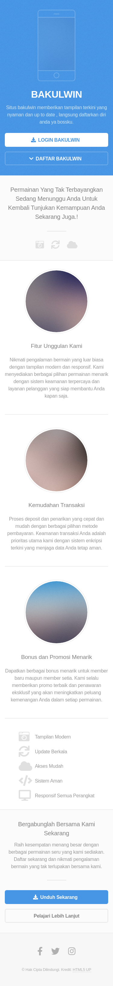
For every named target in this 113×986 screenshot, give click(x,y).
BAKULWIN (56, 94)
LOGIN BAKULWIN (59, 140)
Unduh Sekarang (58, 897)
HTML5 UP (82, 969)
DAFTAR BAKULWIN (59, 158)
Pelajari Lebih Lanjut (56, 915)
